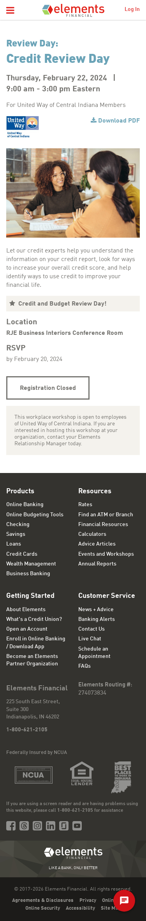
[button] (10, 11)
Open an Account (26, 629)
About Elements (26, 609)
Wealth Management (31, 564)
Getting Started (30, 595)
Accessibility (80, 908)
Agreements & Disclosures (43, 900)
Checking (18, 524)
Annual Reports (97, 564)
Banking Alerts (96, 619)
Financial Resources (103, 524)
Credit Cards (21, 554)
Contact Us (91, 629)
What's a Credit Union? (34, 619)
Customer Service (106, 595)
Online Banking (25, 504)
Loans (13, 544)
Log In (132, 9)
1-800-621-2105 (26, 730)
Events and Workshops (106, 554)
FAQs (84, 666)
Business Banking (28, 573)
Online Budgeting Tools (34, 514)
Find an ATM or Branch (105, 514)
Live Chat (89, 639)
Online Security (42, 908)
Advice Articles (97, 544)
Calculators (92, 534)
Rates (85, 504)
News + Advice (96, 609)
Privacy (87, 900)
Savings (15, 534)
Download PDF (119, 121)
